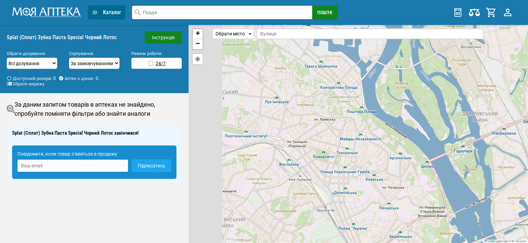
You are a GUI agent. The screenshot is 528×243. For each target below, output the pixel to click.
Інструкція (163, 37)
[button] (198, 34)
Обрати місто (233, 33)
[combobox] (222, 12)
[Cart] (491, 12)
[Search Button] (324, 12)
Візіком (521, 241)
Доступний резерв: (31, 78)
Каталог (106, 12)
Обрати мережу (25, 83)
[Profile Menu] (507, 12)
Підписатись (151, 165)
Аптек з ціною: (78, 78)
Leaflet (490, 241)
